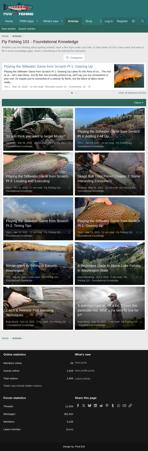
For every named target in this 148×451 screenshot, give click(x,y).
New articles (9, 28)
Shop (88, 21)
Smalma (82, 190)
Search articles (26, 28)
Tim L (80, 144)
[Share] (89, 86)
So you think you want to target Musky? (36, 137)
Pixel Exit (80, 446)
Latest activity (82, 374)
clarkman (11, 144)
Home (9, 21)
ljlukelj (69, 429)
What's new (50, 21)
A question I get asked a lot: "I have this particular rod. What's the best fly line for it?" (108, 316)
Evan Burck (12, 328)
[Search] (142, 21)
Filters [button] (137, 102)
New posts (81, 361)
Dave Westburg (86, 282)
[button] (37, 21)
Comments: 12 (77, 86)
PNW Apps (27, 21)
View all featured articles (132, 92)
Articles (73, 21)
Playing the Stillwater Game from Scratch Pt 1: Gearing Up (48, 66)
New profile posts (85, 367)
